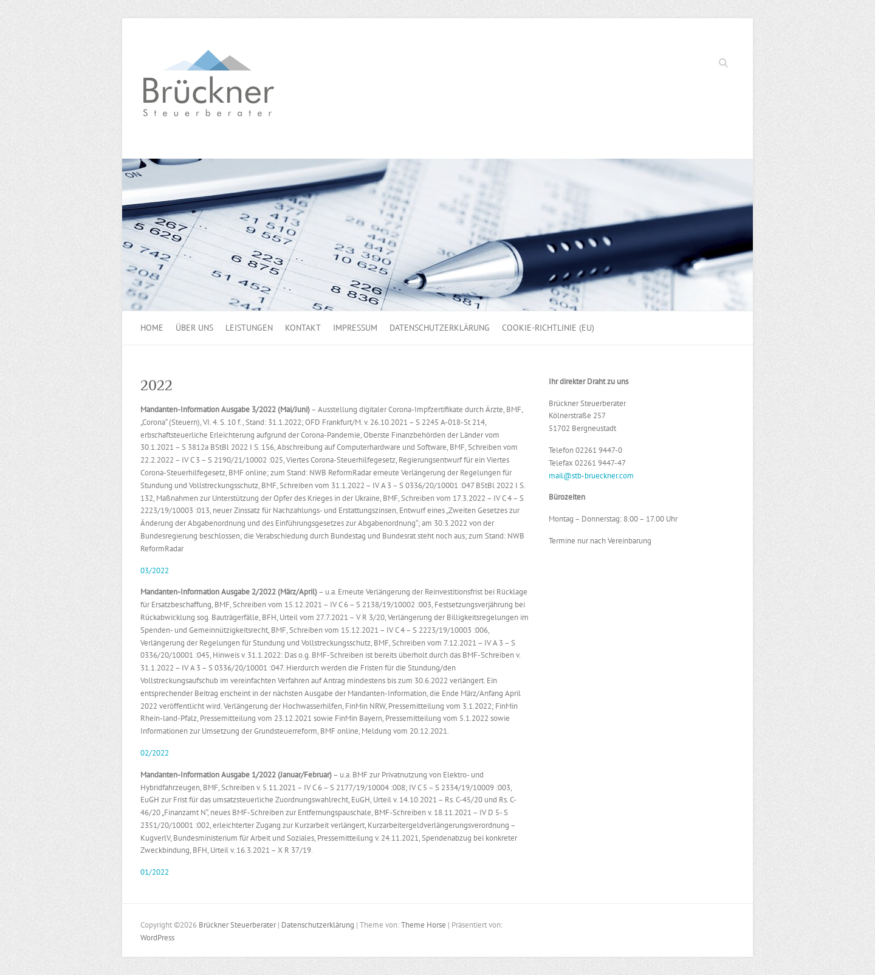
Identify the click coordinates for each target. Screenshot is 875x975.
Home (151, 327)
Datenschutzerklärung (439, 327)
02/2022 (154, 753)
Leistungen (249, 327)
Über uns (194, 327)
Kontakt (303, 327)
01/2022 (154, 872)
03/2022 (154, 570)
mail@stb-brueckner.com (591, 475)
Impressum (355, 327)
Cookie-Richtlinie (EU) (548, 327)
